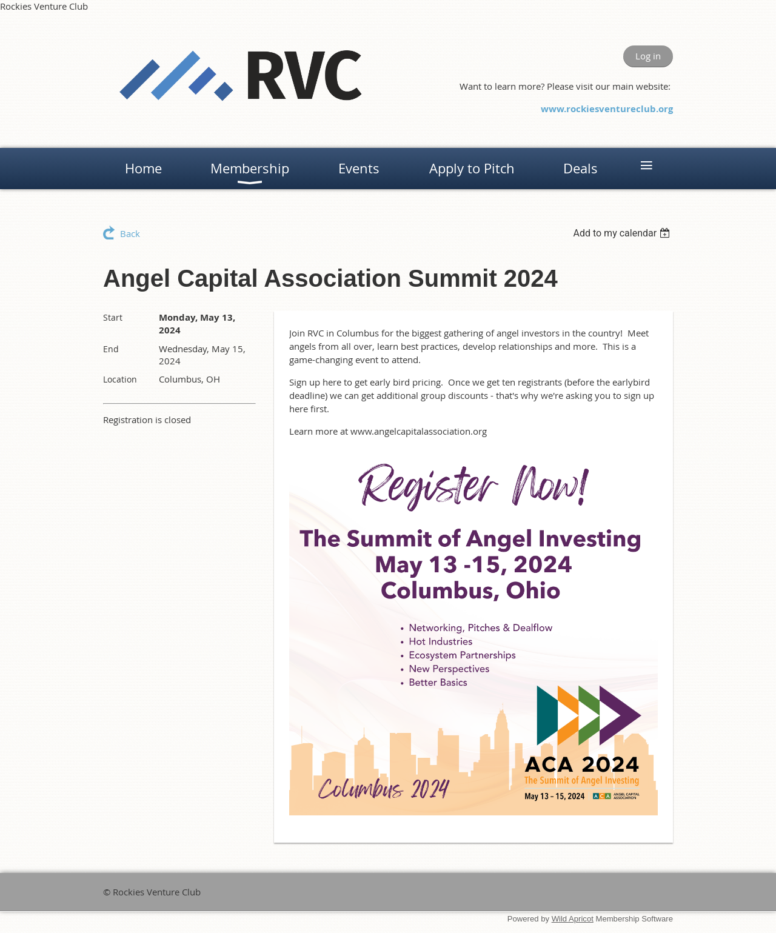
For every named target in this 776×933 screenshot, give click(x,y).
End (111, 349)
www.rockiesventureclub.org (607, 108)
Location (120, 379)
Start (112, 317)
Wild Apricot (573, 918)
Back (130, 233)
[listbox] (623, 233)
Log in (648, 56)
